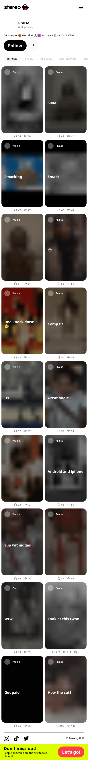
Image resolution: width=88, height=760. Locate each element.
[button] (15, 45)
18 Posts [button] (12, 58)
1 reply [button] (29, 58)
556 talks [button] (46, 58)
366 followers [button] (67, 58)
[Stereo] (16, 7)
